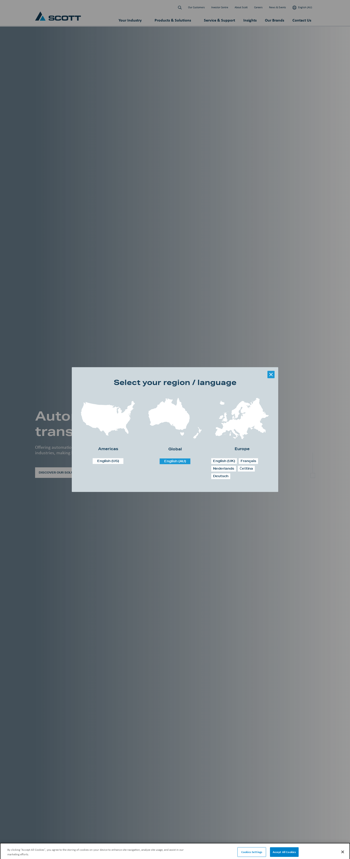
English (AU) (175, 461)
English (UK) (224, 461)
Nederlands (223, 468)
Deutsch (220, 476)
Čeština (246, 468)
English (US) (108, 461)
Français (248, 461)
